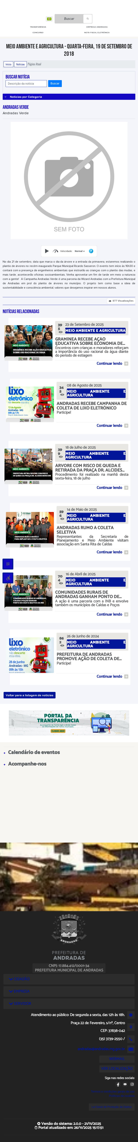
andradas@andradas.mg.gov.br (101, 1049)
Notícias (20, 64)
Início (8, 64)
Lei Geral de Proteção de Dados (112, 1107)
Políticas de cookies (122, 1096)
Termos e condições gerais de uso (113, 1091)
